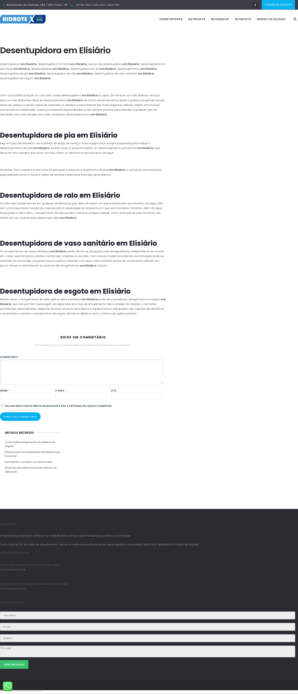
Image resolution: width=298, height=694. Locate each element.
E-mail (61, 390)
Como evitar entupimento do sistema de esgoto (30, 444)
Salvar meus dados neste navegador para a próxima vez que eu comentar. (58, 406)
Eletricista (149, 19)
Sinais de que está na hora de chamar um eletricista (31, 470)
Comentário (10, 357)
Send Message (14, 664)
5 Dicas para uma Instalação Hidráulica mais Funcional (32, 454)
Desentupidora (123, 19)
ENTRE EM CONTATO (278, 4)
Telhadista (195, 19)
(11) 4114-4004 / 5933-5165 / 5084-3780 (97, 5)
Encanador (172, 19)
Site (113, 390)
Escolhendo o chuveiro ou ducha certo (29, 462)
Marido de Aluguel (223, 19)
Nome (5, 390)
